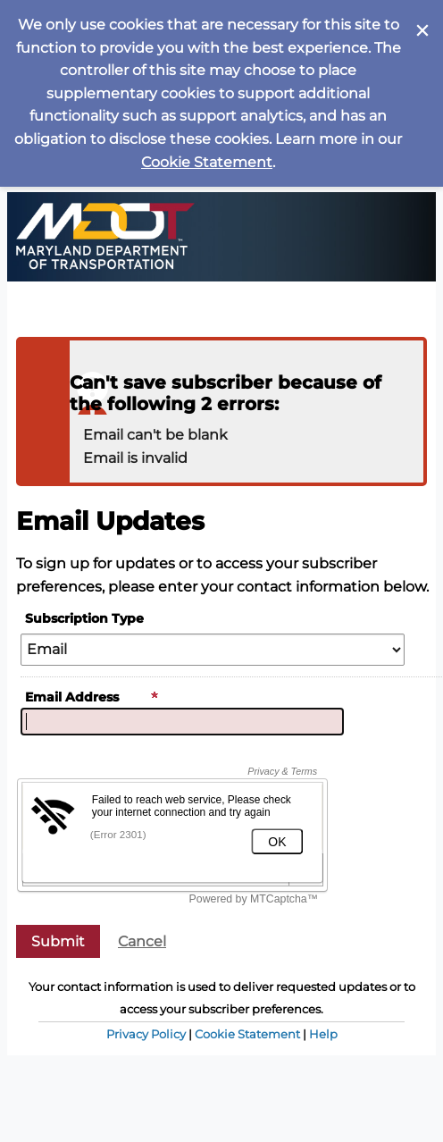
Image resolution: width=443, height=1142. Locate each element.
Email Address (92, 697)
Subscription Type (84, 618)
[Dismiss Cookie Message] (420, 17)
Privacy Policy (146, 1034)
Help (323, 1034)
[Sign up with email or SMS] (58, 941)
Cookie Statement (206, 162)
